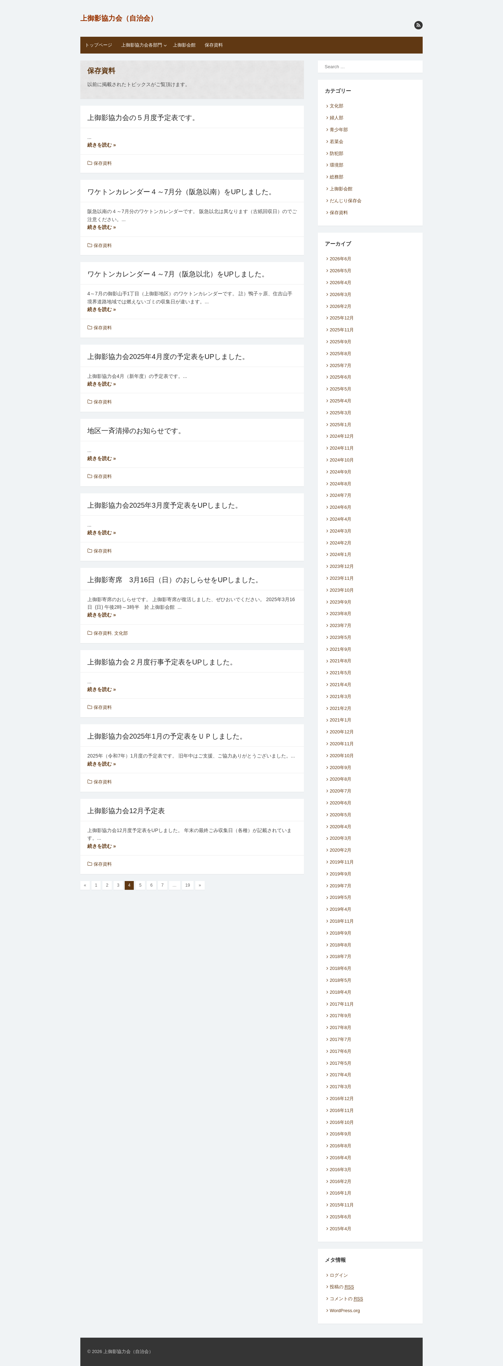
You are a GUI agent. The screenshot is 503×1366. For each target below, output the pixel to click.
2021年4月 (340, 684)
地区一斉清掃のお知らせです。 (136, 431)
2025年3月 (340, 412)
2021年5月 (340, 672)
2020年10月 (342, 755)
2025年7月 (340, 365)
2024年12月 (342, 436)
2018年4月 (340, 992)
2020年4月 (340, 826)
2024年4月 (340, 519)
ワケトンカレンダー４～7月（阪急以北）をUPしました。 (178, 274)
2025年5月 (340, 389)
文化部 (121, 633)
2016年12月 (342, 1098)
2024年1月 (340, 554)
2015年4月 (340, 1228)
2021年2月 (340, 708)
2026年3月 (340, 294)
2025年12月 (342, 318)
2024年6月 (340, 507)
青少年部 (339, 129)
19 (187, 885)
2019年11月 (342, 862)
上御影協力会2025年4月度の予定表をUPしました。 (168, 356)
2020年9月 (340, 767)
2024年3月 (340, 531)
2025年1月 (340, 424)
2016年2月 (340, 1181)
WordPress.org (345, 1310)
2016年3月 (340, 1169)
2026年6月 (340, 258)
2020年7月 (340, 791)
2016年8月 (340, 1145)
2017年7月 (340, 1039)
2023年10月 (342, 590)
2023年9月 (340, 602)
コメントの (346, 1298)
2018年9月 (340, 933)
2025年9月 (340, 341)
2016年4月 (340, 1157)
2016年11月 (342, 1110)
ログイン (339, 1275)
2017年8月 (340, 1027)
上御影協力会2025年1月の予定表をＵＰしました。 (167, 736)
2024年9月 (340, 471)
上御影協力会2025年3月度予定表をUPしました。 (164, 505)
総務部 (336, 176)
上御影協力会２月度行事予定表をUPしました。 (162, 662)
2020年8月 (340, 779)
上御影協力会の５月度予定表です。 (143, 117)
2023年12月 (342, 566)
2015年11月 (342, 1204)
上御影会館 (184, 45)
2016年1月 (340, 1193)
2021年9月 (340, 649)
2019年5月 (340, 897)
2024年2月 (340, 542)
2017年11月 (342, 1004)
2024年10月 (342, 460)
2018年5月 (340, 980)
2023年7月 (340, 625)
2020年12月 (342, 731)
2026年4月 (340, 282)
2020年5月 (340, 814)
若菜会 (336, 141)
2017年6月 (340, 1051)
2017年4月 (340, 1074)
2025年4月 (340, 400)
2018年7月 (340, 956)
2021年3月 (340, 696)
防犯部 (336, 153)
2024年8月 (340, 483)
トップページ (98, 45)
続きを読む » (101, 145)
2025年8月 (340, 353)
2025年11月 (342, 329)
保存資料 (214, 45)
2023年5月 (340, 637)
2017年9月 (340, 1015)
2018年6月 (340, 968)
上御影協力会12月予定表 (126, 811)
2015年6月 (340, 1216)
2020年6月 (340, 802)
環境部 (336, 165)
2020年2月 (340, 850)
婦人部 (336, 117)
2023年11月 (342, 578)
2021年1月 (340, 720)
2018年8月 (340, 945)
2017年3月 (340, 1086)
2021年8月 (340, 660)
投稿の (342, 1286)
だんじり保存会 (346, 200)
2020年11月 (342, 743)
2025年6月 (340, 377)
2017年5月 (340, 1063)
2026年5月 (340, 270)
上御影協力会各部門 (141, 45)
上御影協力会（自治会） (118, 18)
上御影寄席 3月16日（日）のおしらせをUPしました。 (174, 580)
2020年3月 (340, 838)
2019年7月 (340, 885)
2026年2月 (340, 306)
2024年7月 (340, 495)
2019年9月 (340, 873)
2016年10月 (342, 1122)
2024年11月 (342, 448)
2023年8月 (340, 613)
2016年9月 (340, 1133)
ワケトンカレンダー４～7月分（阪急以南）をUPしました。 (181, 192)
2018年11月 (342, 921)
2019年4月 (340, 909)
